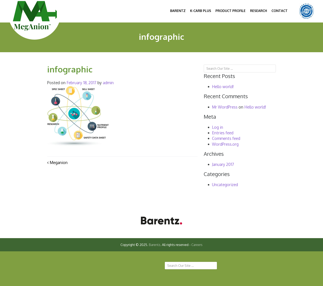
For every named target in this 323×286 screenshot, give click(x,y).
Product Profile (230, 11)
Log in (217, 127)
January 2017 (223, 164)
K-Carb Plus (200, 11)
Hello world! (223, 86)
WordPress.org (225, 144)
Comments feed (226, 138)
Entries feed (222, 132)
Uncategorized (225, 184)
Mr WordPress (225, 107)
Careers (196, 245)
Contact (280, 11)
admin (108, 82)
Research (258, 11)
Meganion (57, 162)
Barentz (178, 11)
